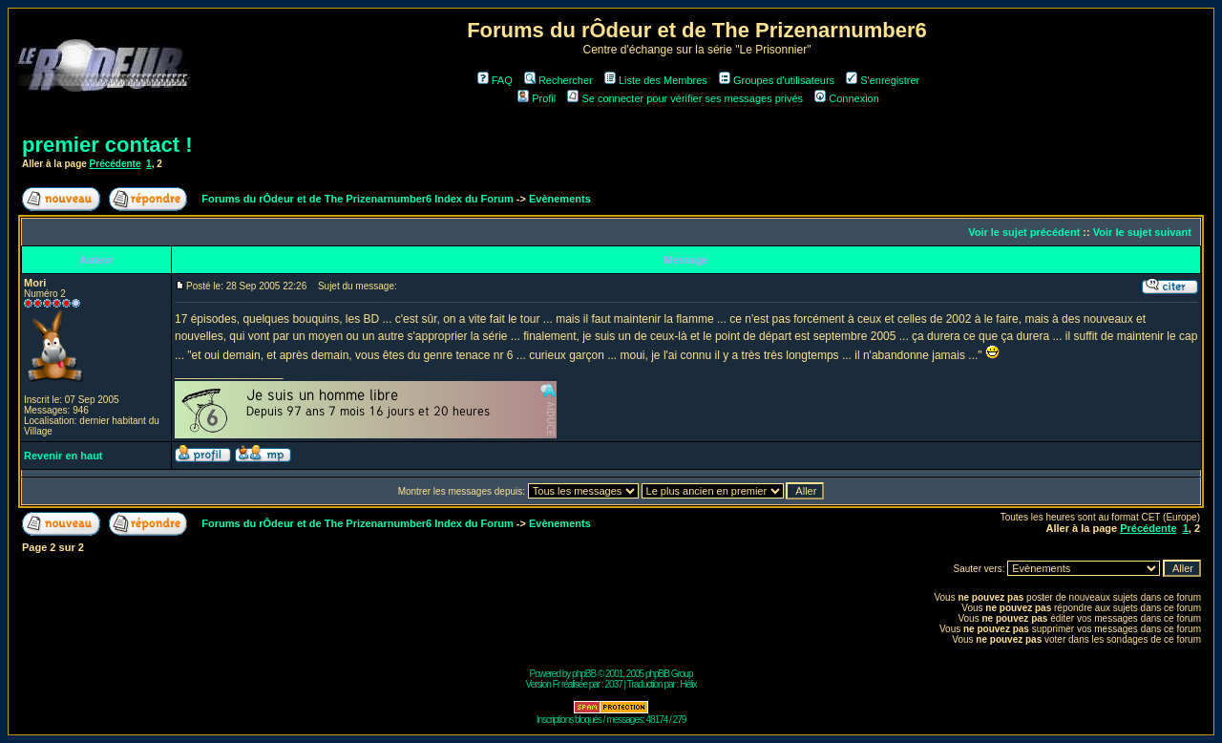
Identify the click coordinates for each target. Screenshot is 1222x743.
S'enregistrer (882, 80)
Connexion (846, 98)
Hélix (688, 684)
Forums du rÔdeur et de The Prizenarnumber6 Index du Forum (357, 198)
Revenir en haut (63, 455)
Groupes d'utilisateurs (776, 80)
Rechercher (558, 80)
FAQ (495, 80)
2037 (613, 684)
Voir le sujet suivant (1142, 232)
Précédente (115, 164)
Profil (536, 98)
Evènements (560, 198)
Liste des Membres (655, 80)
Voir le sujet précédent (1024, 232)
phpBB (584, 674)
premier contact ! (107, 145)
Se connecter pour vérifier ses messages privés (685, 98)
